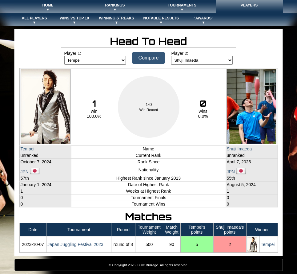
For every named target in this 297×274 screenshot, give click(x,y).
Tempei (27, 148)
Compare (148, 57)
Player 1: (72, 53)
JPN (30, 171)
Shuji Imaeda (239, 148)
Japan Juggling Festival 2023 (75, 244)
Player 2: (179, 53)
